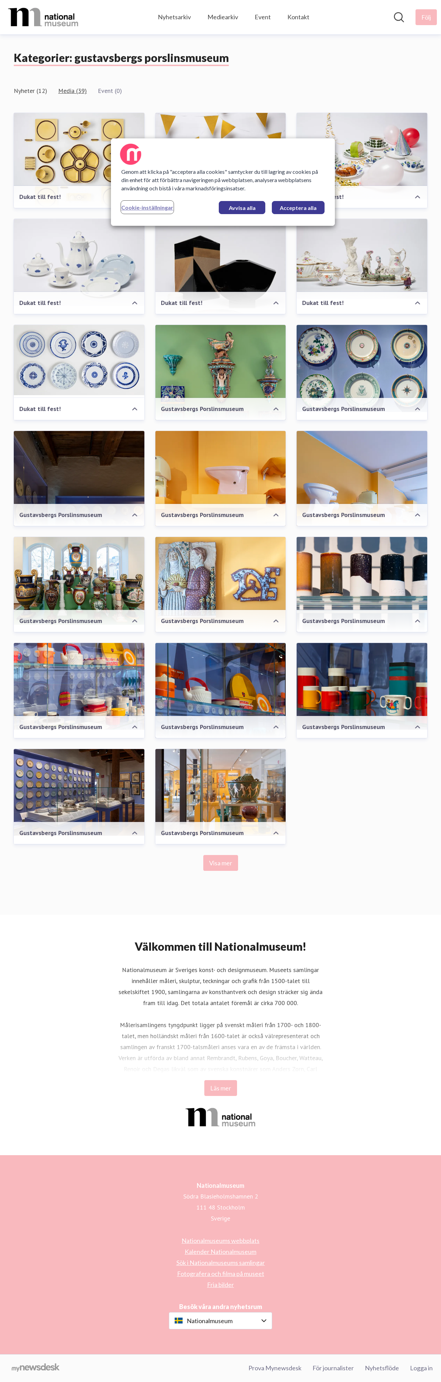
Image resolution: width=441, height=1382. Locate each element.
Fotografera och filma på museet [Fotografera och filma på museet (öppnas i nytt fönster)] (220, 1273)
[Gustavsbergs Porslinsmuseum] (362, 368)
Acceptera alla (298, 207)
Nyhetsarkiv (174, 17)
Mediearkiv (222, 17)
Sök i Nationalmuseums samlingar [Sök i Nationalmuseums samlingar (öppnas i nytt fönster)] (220, 1262)
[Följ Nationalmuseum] (426, 17)
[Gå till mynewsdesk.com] (35, 1368)
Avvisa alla (242, 207)
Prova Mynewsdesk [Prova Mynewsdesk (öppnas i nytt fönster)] (274, 1368)
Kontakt (298, 17)
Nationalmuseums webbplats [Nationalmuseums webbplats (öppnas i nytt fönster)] (220, 1240)
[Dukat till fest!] (79, 163)
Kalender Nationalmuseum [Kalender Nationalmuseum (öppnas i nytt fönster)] (220, 1251)
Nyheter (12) (30, 91)
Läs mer (220, 1088)
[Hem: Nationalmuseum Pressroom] (43, 17)
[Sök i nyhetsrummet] (398, 17)
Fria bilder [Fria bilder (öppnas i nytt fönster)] (220, 1284)
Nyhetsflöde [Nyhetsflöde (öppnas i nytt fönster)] (382, 1368)
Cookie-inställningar (147, 207)
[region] (223, 182)
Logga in (421, 1368)
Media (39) (72, 91)
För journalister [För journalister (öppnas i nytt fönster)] (333, 1368)
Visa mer (220, 863)
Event (263, 17)
